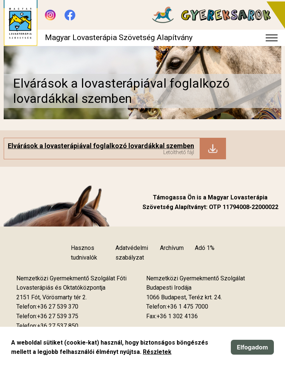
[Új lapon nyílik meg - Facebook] (70, 15)
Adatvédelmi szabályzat (131, 252)
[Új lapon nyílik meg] (51, 297)
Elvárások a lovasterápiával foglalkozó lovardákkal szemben (101, 146)
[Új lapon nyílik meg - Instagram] (50, 15)
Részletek (157, 351)
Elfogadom (252, 347)
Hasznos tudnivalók (84, 252)
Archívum (172, 247)
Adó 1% (204, 247)
